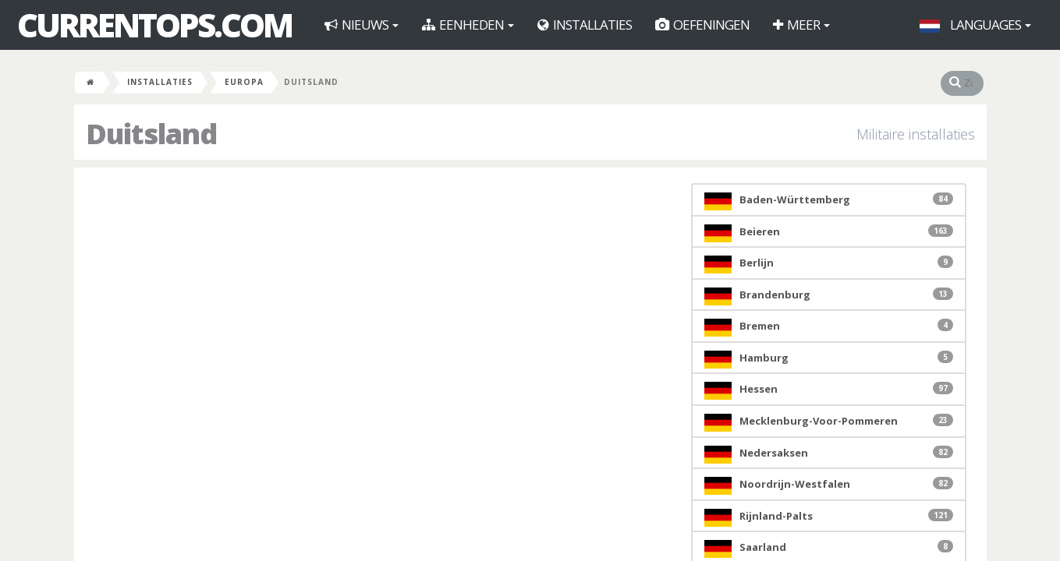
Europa (244, 81)
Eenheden (468, 25)
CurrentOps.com (154, 24)
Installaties (584, 25)
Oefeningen (702, 25)
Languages (975, 25)
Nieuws (361, 25)
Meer (801, 25)
